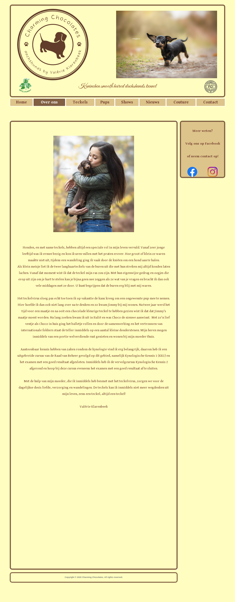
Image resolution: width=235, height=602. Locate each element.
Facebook (212, 143)
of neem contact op (202, 156)
